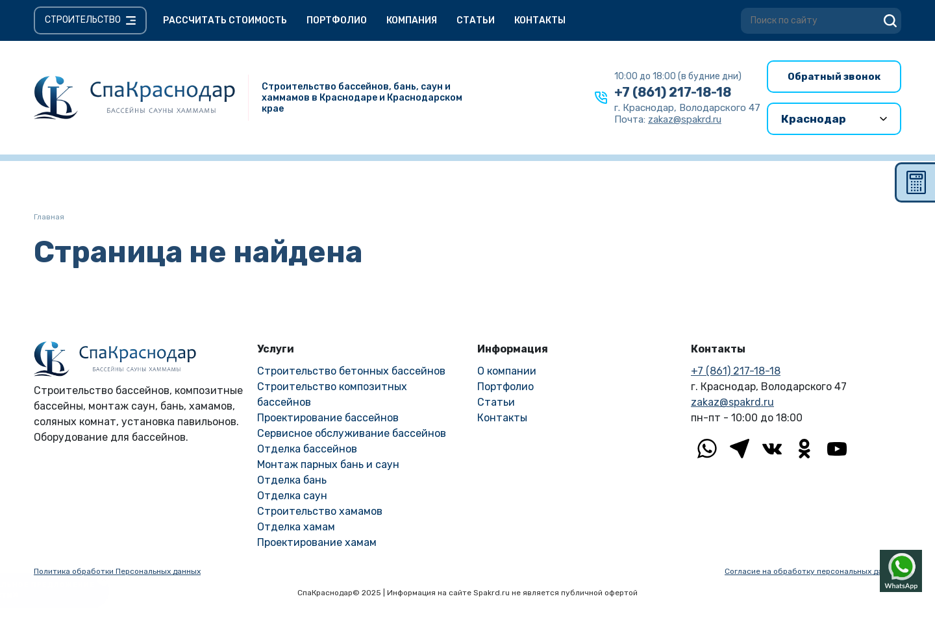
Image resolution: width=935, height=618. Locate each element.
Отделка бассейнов (307, 449)
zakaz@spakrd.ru (732, 402)
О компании (506, 371)
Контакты (540, 20)
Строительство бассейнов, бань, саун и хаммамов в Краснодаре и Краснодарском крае (362, 97)
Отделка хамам (296, 527)
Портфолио (336, 20)
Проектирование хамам (317, 542)
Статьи (475, 20)
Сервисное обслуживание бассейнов (351, 433)
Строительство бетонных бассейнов (351, 371)
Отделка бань (292, 480)
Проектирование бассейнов (328, 418)
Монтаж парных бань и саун (328, 464)
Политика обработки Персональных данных (117, 571)
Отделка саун (292, 495)
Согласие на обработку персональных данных (813, 571)
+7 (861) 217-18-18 (672, 92)
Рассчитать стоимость (225, 20)
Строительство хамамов (319, 511)
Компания (411, 20)
